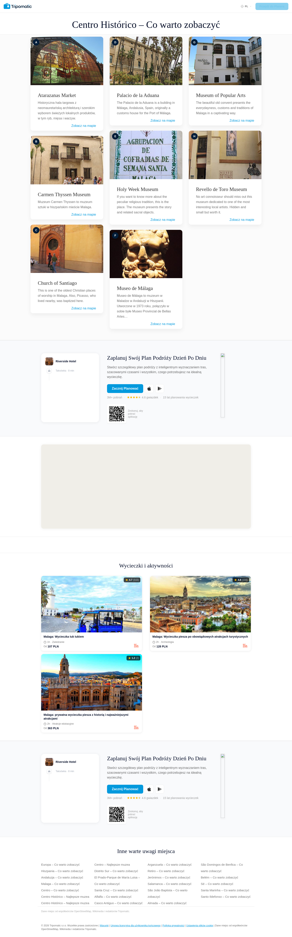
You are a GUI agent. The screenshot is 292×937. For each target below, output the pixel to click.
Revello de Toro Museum (221, 189)
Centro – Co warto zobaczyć (60, 890)
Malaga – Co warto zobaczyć (60, 884)
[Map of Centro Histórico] (146, 486)
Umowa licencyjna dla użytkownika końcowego (135, 925)
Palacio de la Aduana (138, 95)
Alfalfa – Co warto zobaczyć (113, 896)
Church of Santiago (57, 283)
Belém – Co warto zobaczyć (219, 877)
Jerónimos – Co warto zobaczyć (169, 877)
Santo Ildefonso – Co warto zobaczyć (226, 896)
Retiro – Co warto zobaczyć (166, 871)
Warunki (104, 925)
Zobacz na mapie (83, 125)
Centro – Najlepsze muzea (112, 864)
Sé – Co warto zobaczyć (217, 884)
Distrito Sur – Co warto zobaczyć (116, 871)
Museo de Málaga (135, 288)
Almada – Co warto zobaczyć (167, 903)
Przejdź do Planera (271, 6)
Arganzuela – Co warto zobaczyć (170, 864)
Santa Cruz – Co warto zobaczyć (116, 890)
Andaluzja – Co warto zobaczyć (62, 877)
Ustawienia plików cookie (199, 925)
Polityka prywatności (173, 925)
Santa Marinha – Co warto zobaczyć (225, 890)
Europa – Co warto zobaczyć (60, 864)
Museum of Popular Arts (221, 95)
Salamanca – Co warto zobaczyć (169, 884)
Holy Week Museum (137, 189)
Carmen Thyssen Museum (64, 194)
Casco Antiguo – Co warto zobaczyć (118, 903)
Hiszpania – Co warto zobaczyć (62, 871)
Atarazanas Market (57, 95)
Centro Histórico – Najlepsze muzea (65, 896)
